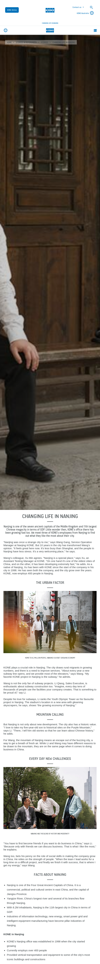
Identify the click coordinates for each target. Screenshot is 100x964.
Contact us (77, 7)
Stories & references (26, 42)
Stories (44, 42)
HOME (9, 42)
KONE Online (12, 10)
